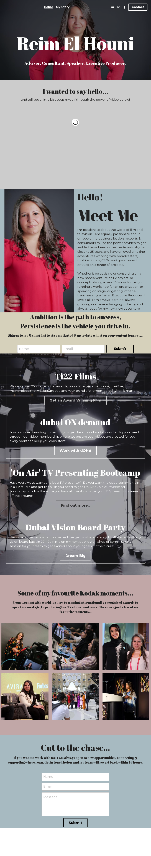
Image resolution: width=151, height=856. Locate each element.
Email (68, 348)
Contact (138, 7)
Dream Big (75, 557)
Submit (120, 348)
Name (24, 348)
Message (50, 799)
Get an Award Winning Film (75, 401)
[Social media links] (112, 7)
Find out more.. (75, 507)
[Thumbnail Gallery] (24, 648)
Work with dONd (75, 452)
